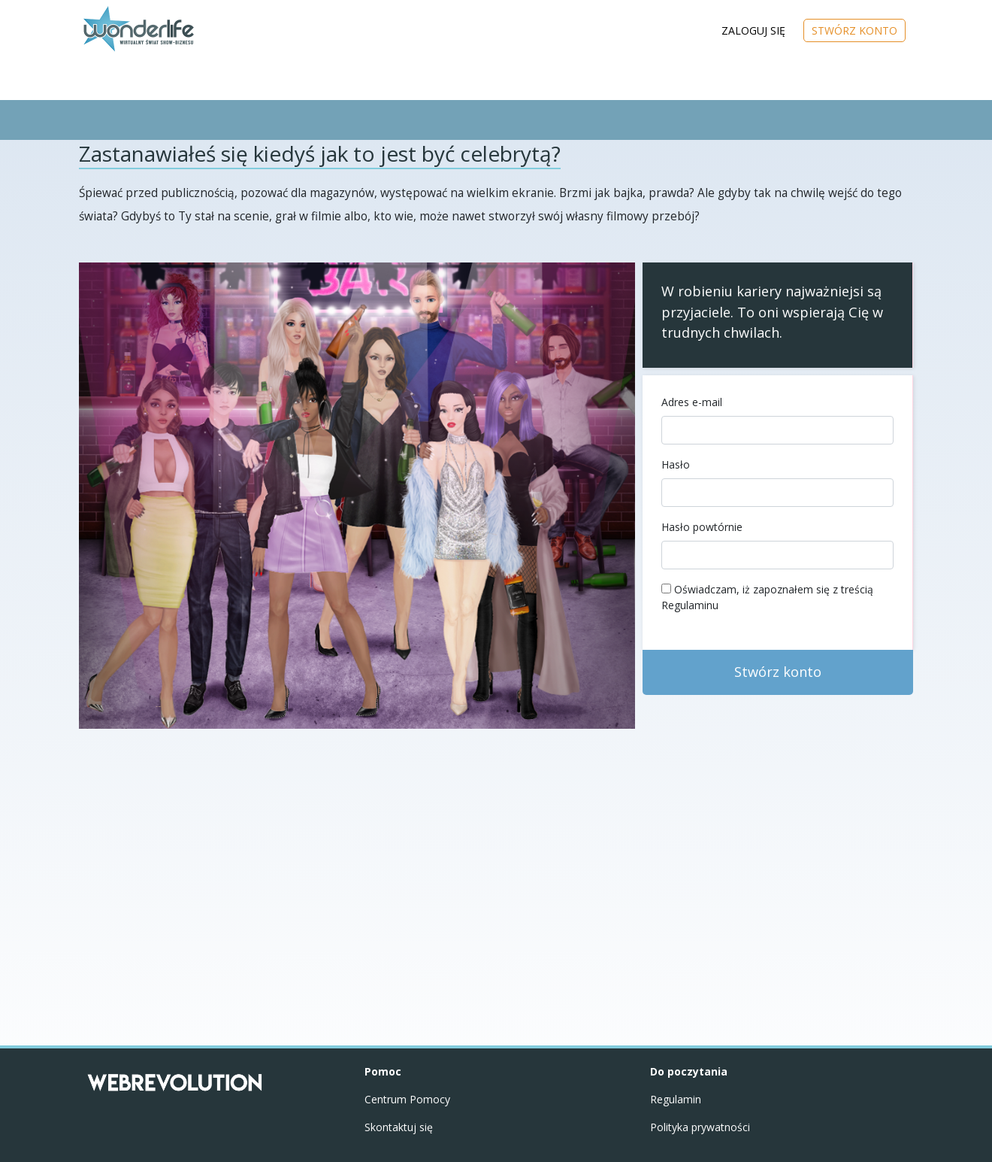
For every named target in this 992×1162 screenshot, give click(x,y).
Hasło (675, 464)
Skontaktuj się (398, 1127)
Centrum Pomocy (407, 1099)
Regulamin (675, 1099)
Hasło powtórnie (701, 527)
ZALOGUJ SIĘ (753, 30)
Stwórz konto (777, 672)
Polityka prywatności (700, 1127)
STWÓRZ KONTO (854, 30)
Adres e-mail (691, 402)
